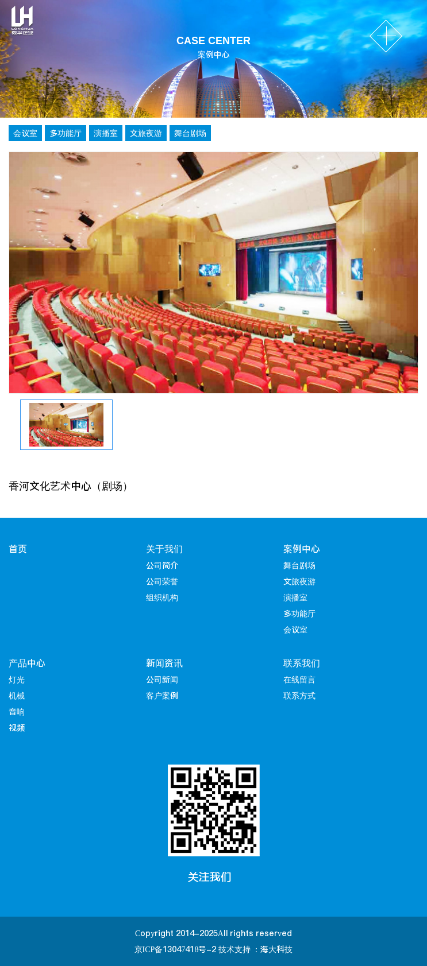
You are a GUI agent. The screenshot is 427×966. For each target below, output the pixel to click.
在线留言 (299, 679)
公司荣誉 (162, 581)
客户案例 (162, 695)
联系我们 (301, 663)
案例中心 (301, 548)
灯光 (17, 679)
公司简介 (162, 565)
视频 (17, 728)
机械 (17, 695)
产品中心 (27, 663)
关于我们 (164, 548)
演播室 (106, 133)
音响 (17, 711)
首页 (18, 548)
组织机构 (162, 597)
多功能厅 (65, 133)
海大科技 (276, 949)
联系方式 (299, 695)
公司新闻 (162, 679)
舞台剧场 (190, 133)
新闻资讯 (164, 663)
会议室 (25, 133)
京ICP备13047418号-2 (175, 949)
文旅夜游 (146, 133)
